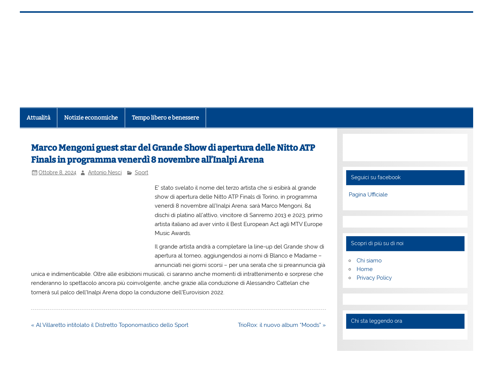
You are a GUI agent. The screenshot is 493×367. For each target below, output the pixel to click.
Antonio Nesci (105, 172)
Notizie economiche (91, 117)
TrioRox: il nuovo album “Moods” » (282, 325)
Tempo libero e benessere (165, 117)
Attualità (38, 117)
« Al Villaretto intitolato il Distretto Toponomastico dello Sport (109, 325)
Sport (141, 172)
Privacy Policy (374, 277)
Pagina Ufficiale (368, 194)
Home (365, 269)
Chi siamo (369, 260)
